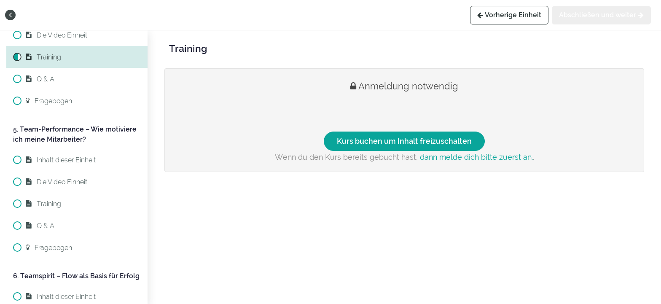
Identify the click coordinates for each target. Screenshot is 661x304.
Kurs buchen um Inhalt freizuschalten (404, 141)
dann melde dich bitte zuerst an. (476, 157)
